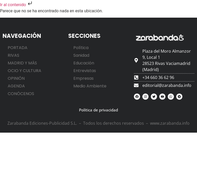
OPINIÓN (16, 78)
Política (80, 48)
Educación (83, 63)
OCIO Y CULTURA (24, 71)
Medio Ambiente (89, 86)
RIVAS (13, 55)
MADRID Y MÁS (22, 63)
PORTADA (17, 48)
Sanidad (81, 55)
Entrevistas (84, 71)
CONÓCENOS (21, 94)
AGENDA (16, 86)
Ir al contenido (16, 4)
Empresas (83, 78)
